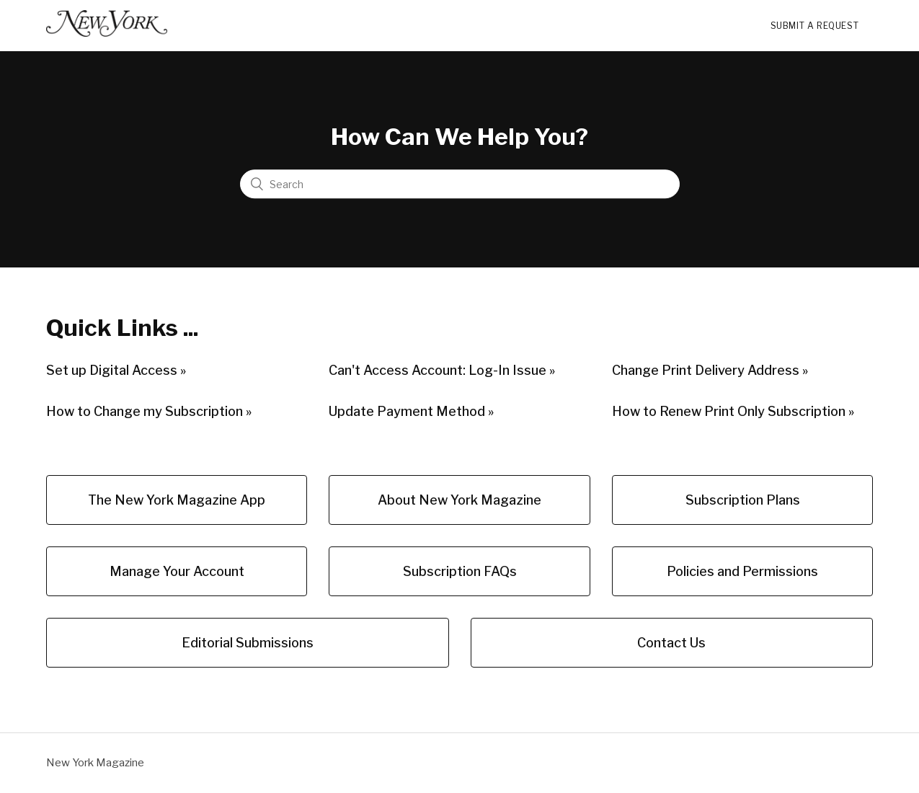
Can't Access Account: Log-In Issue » (442, 370)
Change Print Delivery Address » (710, 370)
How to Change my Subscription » (149, 411)
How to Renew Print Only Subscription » (733, 411)
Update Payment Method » (411, 411)
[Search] (460, 184)
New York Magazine (95, 762)
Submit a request (815, 25)
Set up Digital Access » (116, 370)
